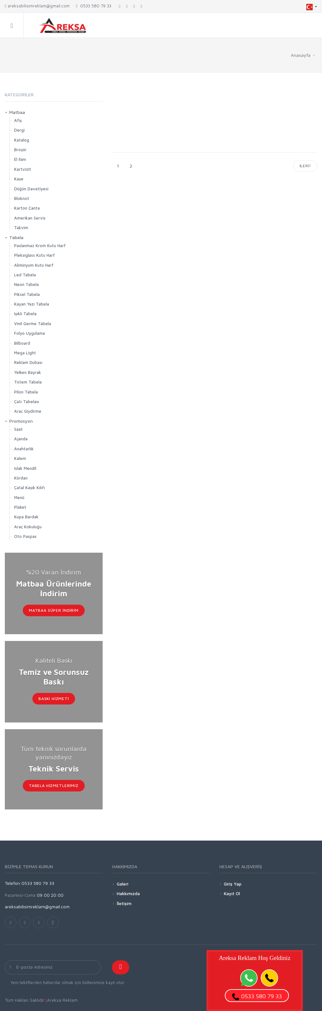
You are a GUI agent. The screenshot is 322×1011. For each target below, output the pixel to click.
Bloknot (21, 198)
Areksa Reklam (62, 1000)
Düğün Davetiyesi (31, 188)
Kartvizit (22, 169)
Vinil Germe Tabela (32, 323)
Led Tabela (25, 274)
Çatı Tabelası (26, 401)
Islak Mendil (25, 468)
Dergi (19, 130)
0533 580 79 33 (93, 5)
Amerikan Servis (30, 217)
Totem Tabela (28, 382)
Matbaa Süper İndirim (54, 610)
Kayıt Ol (232, 893)
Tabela (16, 237)
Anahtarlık (24, 448)
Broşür (20, 149)
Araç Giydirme (27, 411)
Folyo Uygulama (29, 333)
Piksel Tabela (27, 294)
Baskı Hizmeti (53, 698)
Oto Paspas (25, 536)
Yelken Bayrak (27, 372)
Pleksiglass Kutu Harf (34, 255)
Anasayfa (300, 55)
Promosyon (21, 421)
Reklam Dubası (28, 362)
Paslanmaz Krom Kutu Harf (40, 245)
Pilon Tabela (26, 391)
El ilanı (20, 159)
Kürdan (21, 477)
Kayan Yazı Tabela (31, 304)
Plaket (20, 507)
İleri (305, 165)
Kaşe (18, 178)
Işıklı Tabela (25, 313)
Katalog (21, 140)
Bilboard (22, 343)
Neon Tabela (26, 284)
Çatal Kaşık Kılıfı (29, 487)
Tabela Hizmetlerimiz (54, 785)
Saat (18, 429)
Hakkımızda (128, 893)
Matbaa (17, 112)
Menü (19, 497)
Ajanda (21, 438)
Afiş (18, 120)
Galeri (122, 883)
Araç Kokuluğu (28, 526)
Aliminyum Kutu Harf (34, 265)
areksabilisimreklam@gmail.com (37, 5)
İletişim (124, 903)
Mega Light (25, 352)
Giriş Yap (233, 883)
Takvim (21, 227)
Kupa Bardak (26, 516)
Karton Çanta (27, 208)
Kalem (20, 458)
